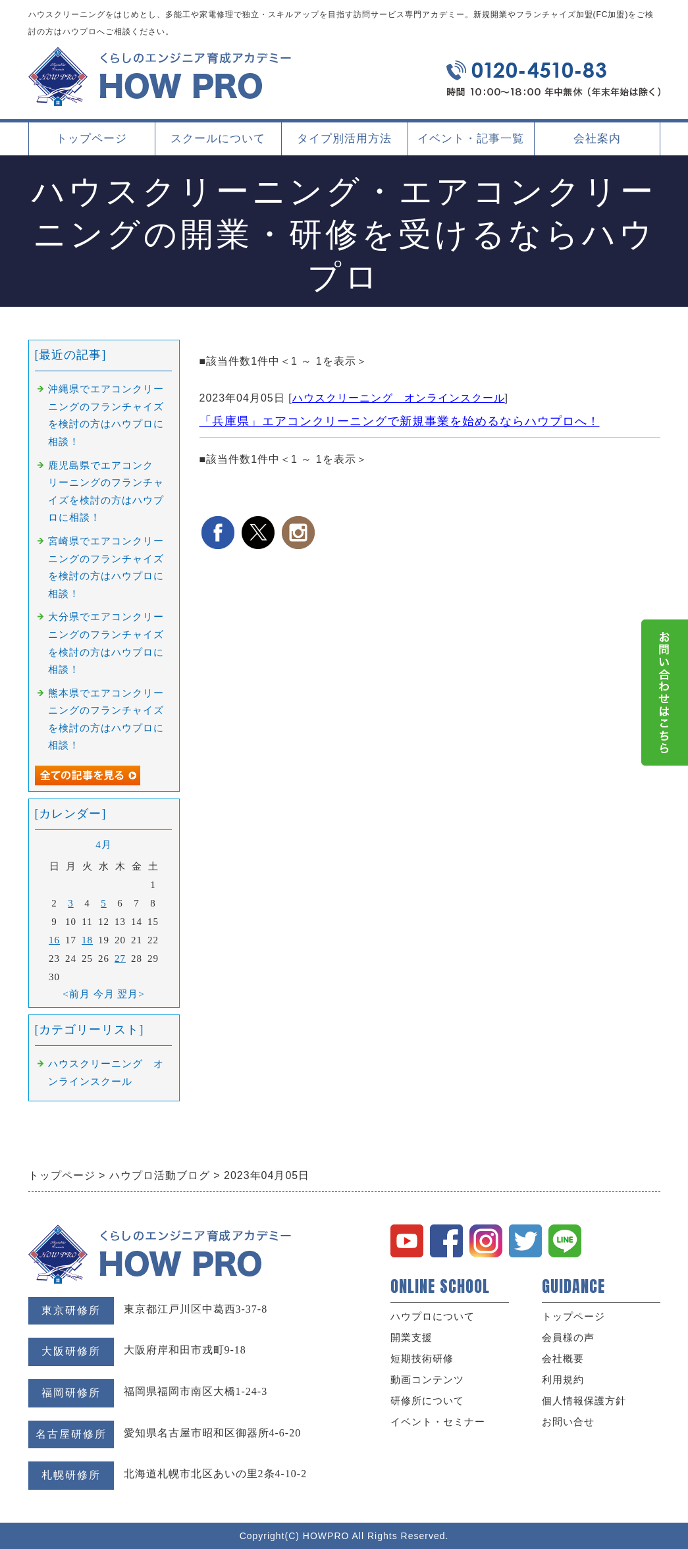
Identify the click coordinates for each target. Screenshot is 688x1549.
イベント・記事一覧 (470, 138)
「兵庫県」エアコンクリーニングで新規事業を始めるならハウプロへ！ (399, 421)
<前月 (76, 994)
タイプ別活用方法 (344, 143)
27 (120, 958)
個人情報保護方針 (584, 1401)
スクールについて (218, 143)
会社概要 (563, 1358)
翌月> (130, 994)
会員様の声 (568, 1337)
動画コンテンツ (427, 1380)
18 (87, 940)
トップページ (91, 138)
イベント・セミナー (437, 1422)
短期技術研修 (422, 1358)
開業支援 (411, 1337)
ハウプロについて (432, 1316)
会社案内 (597, 143)
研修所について (427, 1401)
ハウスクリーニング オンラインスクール (398, 398)
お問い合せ (568, 1422)
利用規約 (563, 1380)
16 (54, 940)
